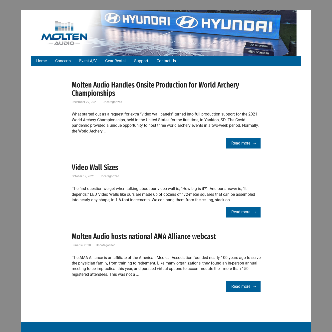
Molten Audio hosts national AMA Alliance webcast (144, 236)
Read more (240, 143)
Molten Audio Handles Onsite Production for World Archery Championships (155, 89)
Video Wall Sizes (95, 167)
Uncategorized (112, 102)
